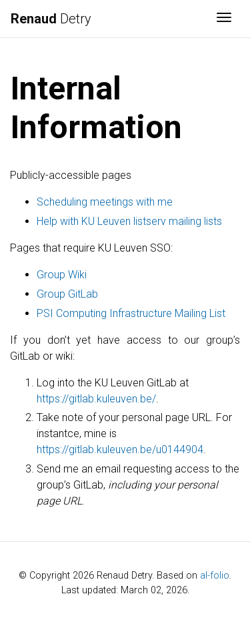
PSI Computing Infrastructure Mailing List (131, 313)
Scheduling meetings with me (105, 202)
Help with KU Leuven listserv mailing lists (129, 221)
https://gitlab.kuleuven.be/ (96, 398)
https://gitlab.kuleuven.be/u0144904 (120, 449)
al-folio (214, 575)
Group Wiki (62, 274)
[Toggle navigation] (224, 18)
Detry (51, 19)
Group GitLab (67, 294)
